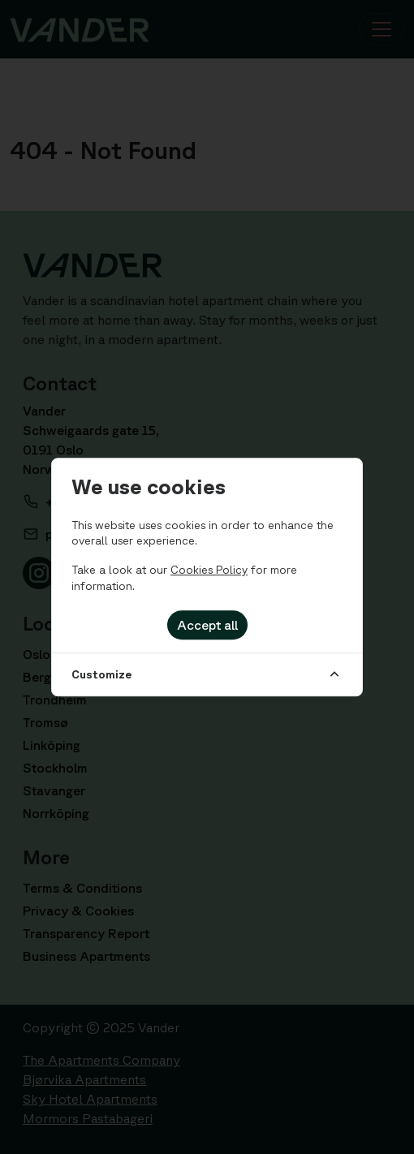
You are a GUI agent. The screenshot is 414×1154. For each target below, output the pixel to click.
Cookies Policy (209, 569)
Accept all (207, 625)
